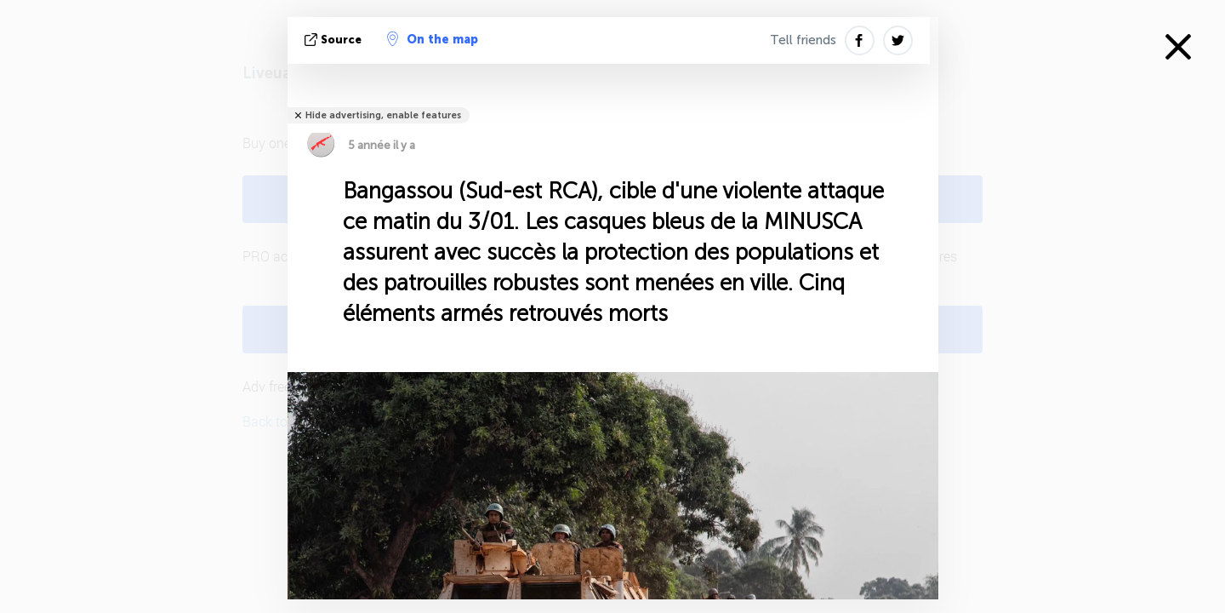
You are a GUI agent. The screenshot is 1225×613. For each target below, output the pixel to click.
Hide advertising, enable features (383, 115)
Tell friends (803, 40)
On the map (432, 39)
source (335, 39)
